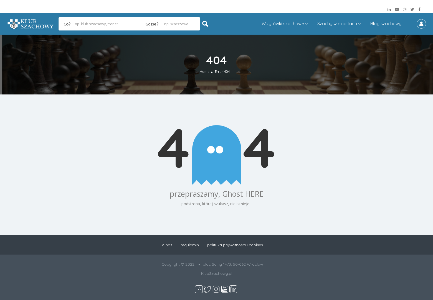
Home (204, 71)
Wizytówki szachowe (283, 23)
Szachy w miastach (337, 23)
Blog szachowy (385, 23)
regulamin (190, 244)
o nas (167, 244)
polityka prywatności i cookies (235, 244)
